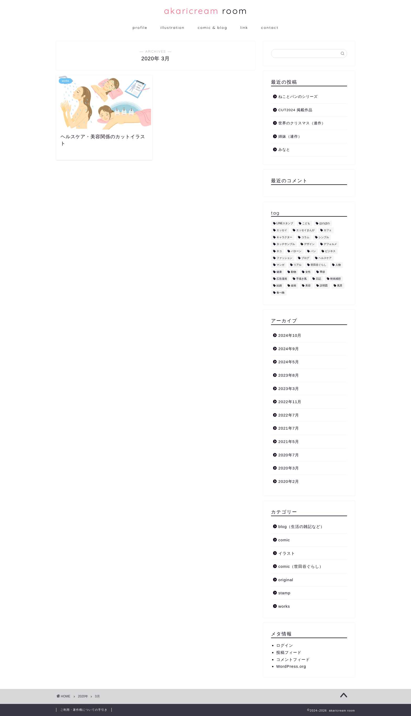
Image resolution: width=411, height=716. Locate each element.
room (205, 10)
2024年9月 (288, 348)
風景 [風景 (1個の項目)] (339, 285)
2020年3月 (288, 468)
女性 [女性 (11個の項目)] (308, 271)
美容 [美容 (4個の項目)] (308, 285)
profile (140, 27)
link (244, 27)
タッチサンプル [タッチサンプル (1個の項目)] (286, 244)
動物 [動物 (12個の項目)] (293, 271)
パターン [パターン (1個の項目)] (296, 251)
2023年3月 (288, 388)
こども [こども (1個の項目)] (306, 223)
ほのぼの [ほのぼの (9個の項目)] (324, 223)
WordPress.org (291, 666)
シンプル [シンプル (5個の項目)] (323, 237)
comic (284, 540)
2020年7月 (288, 455)
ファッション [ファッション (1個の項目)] (284, 258)
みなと (284, 150)
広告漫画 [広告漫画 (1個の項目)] (282, 278)
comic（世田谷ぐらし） (301, 566)
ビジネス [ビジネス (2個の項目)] (330, 251)
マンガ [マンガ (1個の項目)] (280, 265)
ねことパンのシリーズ (298, 97)
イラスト (286, 553)
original (285, 580)
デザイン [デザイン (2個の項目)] (309, 244)
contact (269, 27)
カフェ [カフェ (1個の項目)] (328, 230)
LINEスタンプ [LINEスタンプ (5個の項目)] (285, 223)
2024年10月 (290, 335)
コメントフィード (293, 659)
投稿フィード (288, 652)
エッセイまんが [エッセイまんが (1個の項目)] (305, 230)
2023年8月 (288, 375)
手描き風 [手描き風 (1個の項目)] (301, 278)
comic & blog (212, 27)
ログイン (284, 645)
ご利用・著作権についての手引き (83, 709)
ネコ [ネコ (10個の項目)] (279, 251)
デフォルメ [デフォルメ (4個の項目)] (330, 244)
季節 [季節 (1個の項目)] (322, 271)
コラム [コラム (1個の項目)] (305, 237)
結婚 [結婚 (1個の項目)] (279, 285)
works (284, 606)
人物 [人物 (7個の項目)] (338, 265)
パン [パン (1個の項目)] (313, 251)
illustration (172, 27)
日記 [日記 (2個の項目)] (318, 278)
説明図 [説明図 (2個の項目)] (324, 285)
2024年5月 (288, 362)
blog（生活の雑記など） (301, 526)
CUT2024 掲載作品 (295, 110)
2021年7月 (288, 428)
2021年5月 (288, 441)
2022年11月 (290, 401)
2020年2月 (288, 481)
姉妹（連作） (290, 136)
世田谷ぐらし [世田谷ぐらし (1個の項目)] (318, 265)
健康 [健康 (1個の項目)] (279, 271)
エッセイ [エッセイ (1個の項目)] (282, 230)
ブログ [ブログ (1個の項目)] (305, 258)
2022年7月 (288, 415)
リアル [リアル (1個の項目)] (297, 265)
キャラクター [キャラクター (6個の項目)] (284, 237)
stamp (284, 593)
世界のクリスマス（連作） (302, 123)
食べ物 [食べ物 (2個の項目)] (280, 292)
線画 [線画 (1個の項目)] (293, 285)
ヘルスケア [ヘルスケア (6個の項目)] (325, 258)
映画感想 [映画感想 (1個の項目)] (335, 278)
